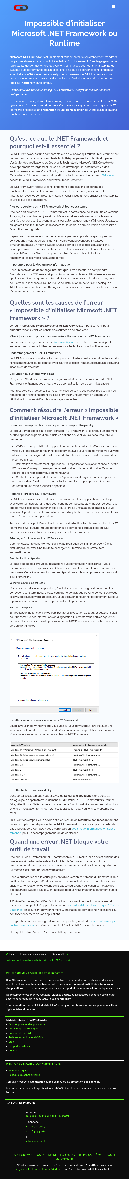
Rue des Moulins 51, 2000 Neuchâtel (47, 1115)
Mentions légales (19, 1070)
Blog (11, 1041)
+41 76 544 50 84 (35, 1131)
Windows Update (64, 342)
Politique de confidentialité (24, 1075)
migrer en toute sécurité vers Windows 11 (40, 1169)
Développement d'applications (27, 1024)
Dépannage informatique (23, 1028)
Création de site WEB (21, 1033)
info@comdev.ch (36, 1141)
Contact (13, 1050)
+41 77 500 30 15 (35, 1126)
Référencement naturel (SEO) (26, 1037)
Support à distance (20, 1046)
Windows (108, 175)
